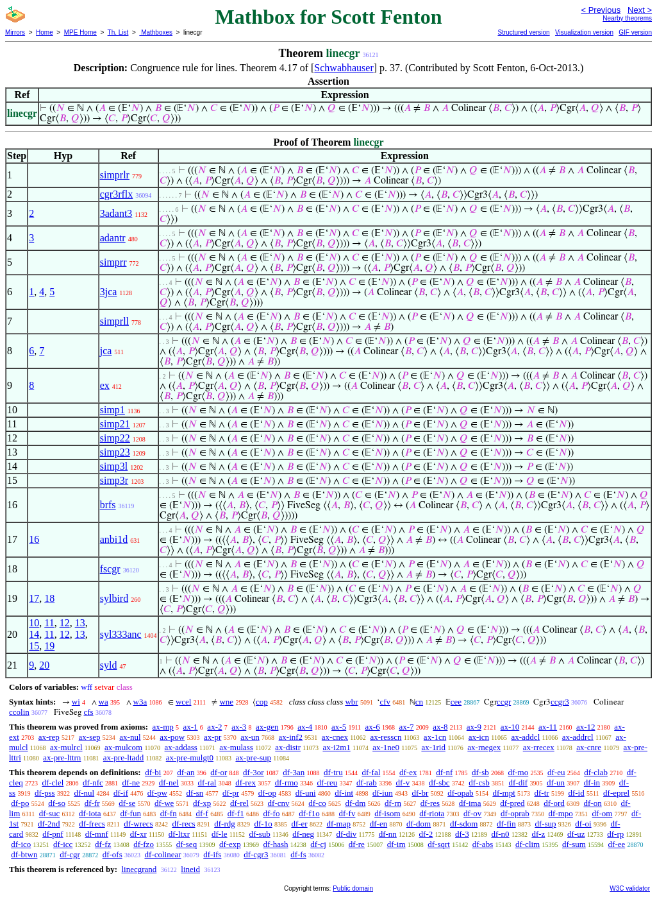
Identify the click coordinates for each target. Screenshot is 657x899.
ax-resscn (385, 737)
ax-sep (90, 737)
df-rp (615, 834)
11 (49, 622)
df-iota (90, 813)
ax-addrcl (578, 737)
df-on (593, 803)
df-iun (382, 793)
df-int (344, 793)
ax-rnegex (484, 747)
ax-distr (288, 747)
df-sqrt (439, 844)
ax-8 (440, 727)
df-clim (527, 844)
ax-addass (181, 747)
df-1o (263, 823)
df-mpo (561, 813)
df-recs (183, 823)
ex (105, 385)
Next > (640, 10)
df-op (267, 793)
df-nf (444, 772)
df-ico (21, 844)
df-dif (518, 782)
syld (108, 665)
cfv (384, 701)
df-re (357, 844)
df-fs (298, 854)
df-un (556, 782)
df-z (538, 834)
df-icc (62, 844)
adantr (113, 237)
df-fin (506, 823)
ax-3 (238, 727)
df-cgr (70, 854)
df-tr (542, 793)
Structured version (523, 32)
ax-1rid (433, 747)
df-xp (202, 803)
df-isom (387, 813)
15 (34, 645)
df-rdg (224, 823)
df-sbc (439, 782)
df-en (378, 823)
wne (226, 701)
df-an (185, 772)
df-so (56, 803)
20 (44, 665)
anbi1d (114, 539)
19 (49, 645)
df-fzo (143, 844)
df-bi (153, 772)
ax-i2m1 (336, 747)
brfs (108, 504)
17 (34, 598)
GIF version (635, 32)
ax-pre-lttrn (62, 757)
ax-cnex (335, 737)
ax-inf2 (291, 737)
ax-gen (267, 727)
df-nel (169, 782)
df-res (430, 803)
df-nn (388, 834)
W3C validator (630, 888)
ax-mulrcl (66, 747)
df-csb (479, 782)
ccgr (504, 701)
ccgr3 (560, 701)
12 (65, 622)
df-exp (230, 844)
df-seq (186, 844)
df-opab (460, 793)
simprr (113, 262)
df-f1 (236, 813)
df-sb (480, 772)
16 (34, 539)
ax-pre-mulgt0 (189, 757)
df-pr (230, 793)
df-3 (462, 834)
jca (106, 350)
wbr (351, 701)
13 (80, 622)
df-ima (470, 803)
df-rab (366, 782)
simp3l (114, 466)
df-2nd (49, 823)
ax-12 (585, 727)
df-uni (305, 793)
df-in (592, 782)
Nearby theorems (627, 18)
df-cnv (279, 803)
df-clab (596, 772)
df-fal (371, 772)
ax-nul (129, 737)
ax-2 (214, 727)
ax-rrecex (538, 747)
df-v (403, 782)
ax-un (250, 737)
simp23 (115, 452)
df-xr (138, 834)
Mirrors (15, 32)
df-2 (426, 834)
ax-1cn (435, 737)
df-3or (253, 772)
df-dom (418, 823)
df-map (338, 823)
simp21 (115, 423)
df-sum (574, 844)
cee (456, 701)
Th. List (118, 32)
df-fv (346, 813)
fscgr (110, 568)
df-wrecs (138, 823)
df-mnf (96, 834)
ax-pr (212, 737)
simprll (114, 321)
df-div (347, 834)
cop (262, 701)
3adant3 (116, 213)
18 (49, 598)
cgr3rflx (116, 194)
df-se (127, 803)
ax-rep (49, 737)
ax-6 (372, 727)
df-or (218, 772)
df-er (299, 823)
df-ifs (212, 854)
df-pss (45, 793)
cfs (89, 712)
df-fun (130, 813)
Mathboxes (155, 32)
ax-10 (510, 727)
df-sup (545, 823)
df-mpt (503, 793)
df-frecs (91, 823)
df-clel (52, 782)
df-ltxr (179, 834)
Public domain (353, 888)
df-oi (583, 823)
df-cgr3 (256, 854)
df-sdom (464, 823)
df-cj (318, 844)
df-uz (576, 834)
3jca (108, 291)
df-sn (195, 793)
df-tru (333, 772)
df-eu (556, 772)
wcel (184, 701)
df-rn (393, 803)
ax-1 (190, 727)
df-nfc (93, 782)
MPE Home (80, 32)
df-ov (472, 813)
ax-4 (304, 727)
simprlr (114, 174)
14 (34, 634)
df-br (420, 793)
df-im (396, 844)
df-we (164, 803)
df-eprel (616, 793)
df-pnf (52, 834)
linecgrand (138, 869)
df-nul (84, 793)
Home (44, 32)
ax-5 (338, 727)
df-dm (355, 803)
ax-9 (474, 727)
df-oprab (515, 813)
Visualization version (584, 32)
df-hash (275, 844)
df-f (201, 813)
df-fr (92, 803)
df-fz (103, 844)
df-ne (131, 782)
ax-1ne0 (385, 747)
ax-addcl (525, 737)
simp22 (115, 437)
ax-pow (172, 737)
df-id (576, 793)
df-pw (157, 793)
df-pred (512, 803)
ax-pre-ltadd (123, 757)
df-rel (239, 803)
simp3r (114, 480)
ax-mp (163, 727)
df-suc (49, 813)
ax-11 (547, 727)
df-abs (483, 844)
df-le (220, 834)
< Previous (600, 10)
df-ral (207, 782)
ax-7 (406, 727)
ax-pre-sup (253, 757)
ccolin (19, 712)
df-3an (293, 772)
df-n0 (500, 834)
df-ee (617, 844)
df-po (20, 803)
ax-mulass (236, 747)
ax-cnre (588, 747)
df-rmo (286, 782)
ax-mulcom (123, 747)
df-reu (327, 782)
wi (76, 701)
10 (34, 622)
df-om (602, 813)
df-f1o (309, 813)
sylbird (114, 598)
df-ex (408, 772)
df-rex (245, 782)
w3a (140, 701)
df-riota (431, 813)
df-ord (554, 803)
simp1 (112, 409)
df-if (120, 793)
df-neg (303, 834)
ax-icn (479, 737)
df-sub (259, 834)
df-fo (271, 813)
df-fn (168, 813)
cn (419, 701)
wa (103, 701)
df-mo (518, 772)
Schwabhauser (343, 67)
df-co (317, 803)
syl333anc (121, 634)
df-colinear (162, 854)
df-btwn (24, 854)
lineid (190, 869)
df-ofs (112, 854)
